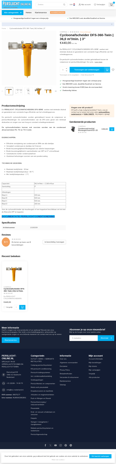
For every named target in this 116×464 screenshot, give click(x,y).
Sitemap (63, 385)
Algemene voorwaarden (69, 363)
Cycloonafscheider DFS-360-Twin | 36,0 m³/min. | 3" (27, 28)
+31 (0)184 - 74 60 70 (15, 383)
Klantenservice (41, 12)
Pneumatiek (35, 408)
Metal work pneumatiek (39, 387)
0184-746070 (89, 114)
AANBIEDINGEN (57, 12)
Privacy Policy (65, 370)
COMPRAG (63, 32)
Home (4, 28)
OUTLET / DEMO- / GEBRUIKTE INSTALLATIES (42, 360)
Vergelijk (9, 307)
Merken (29, 12)
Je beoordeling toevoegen (54, 242)
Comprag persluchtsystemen (41, 365)
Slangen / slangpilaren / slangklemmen (39, 423)
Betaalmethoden (66, 374)
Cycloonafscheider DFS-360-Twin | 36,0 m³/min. (14, 290)
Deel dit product (87, 75)
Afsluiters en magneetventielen (42, 395)
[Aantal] (16, 307)
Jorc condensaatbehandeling (41, 376)
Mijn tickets (93, 366)
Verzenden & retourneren (69, 377)
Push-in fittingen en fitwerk (41, 398)
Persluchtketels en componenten (43, 384)
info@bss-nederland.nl (15, 390)
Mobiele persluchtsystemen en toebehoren (42, 429)
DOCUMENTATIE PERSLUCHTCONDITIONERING (28, 216)
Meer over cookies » (58, 460)
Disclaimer (63, 366)
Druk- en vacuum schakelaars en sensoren (43, 413)
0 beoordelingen (85, 32)
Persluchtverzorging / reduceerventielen (38, 403)
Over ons (63, 359)
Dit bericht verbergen (100, 456)
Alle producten (94, 377)
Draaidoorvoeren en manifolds (42, 391)
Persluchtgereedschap (39, 434)
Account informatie (96, 359)
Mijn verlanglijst (94, 370)
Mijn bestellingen (95, 363)
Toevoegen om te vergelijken (69, 75)
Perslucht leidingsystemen (40, 372)
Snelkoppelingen (37, 380)
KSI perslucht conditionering (41, 369)
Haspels (34, 418)
